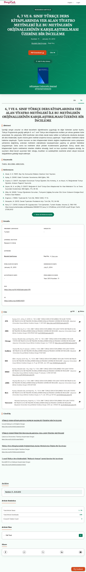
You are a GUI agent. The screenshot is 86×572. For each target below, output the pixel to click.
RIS (72, 311)
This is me (54, 256)
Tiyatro (4, 164)
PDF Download (37, 53)
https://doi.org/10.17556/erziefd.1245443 (13, 452)
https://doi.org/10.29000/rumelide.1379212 (14, 464)
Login (78, 2)
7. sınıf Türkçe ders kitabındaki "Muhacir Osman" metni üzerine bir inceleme (32, 459)
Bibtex (81, 311)
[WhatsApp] (24, 552)
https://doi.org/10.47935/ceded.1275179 (13, 426)
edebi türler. (20, 164)
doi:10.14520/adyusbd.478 (45, 333)
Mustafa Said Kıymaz (38, 43)
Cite (52, 52)
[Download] (81, 535)
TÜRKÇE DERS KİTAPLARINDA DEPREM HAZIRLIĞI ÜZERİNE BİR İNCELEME (32, 420)
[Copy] (79, 322)
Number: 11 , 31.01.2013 (13, 492)
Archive (5, 483)
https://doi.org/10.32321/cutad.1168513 (12, 439)
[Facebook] (5, 552)
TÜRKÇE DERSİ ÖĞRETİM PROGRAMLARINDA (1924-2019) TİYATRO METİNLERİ (33, 433)
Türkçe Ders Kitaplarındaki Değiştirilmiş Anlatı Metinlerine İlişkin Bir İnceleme (34, 446)
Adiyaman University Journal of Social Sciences (43, 87)
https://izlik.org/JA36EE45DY (14, 301)
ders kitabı (11, 164)
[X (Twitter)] (43, 552)
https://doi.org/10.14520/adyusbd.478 (17, 290)
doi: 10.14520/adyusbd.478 (58, 363)
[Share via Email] (80, 552)
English (70, 2)
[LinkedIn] (61, 552)
